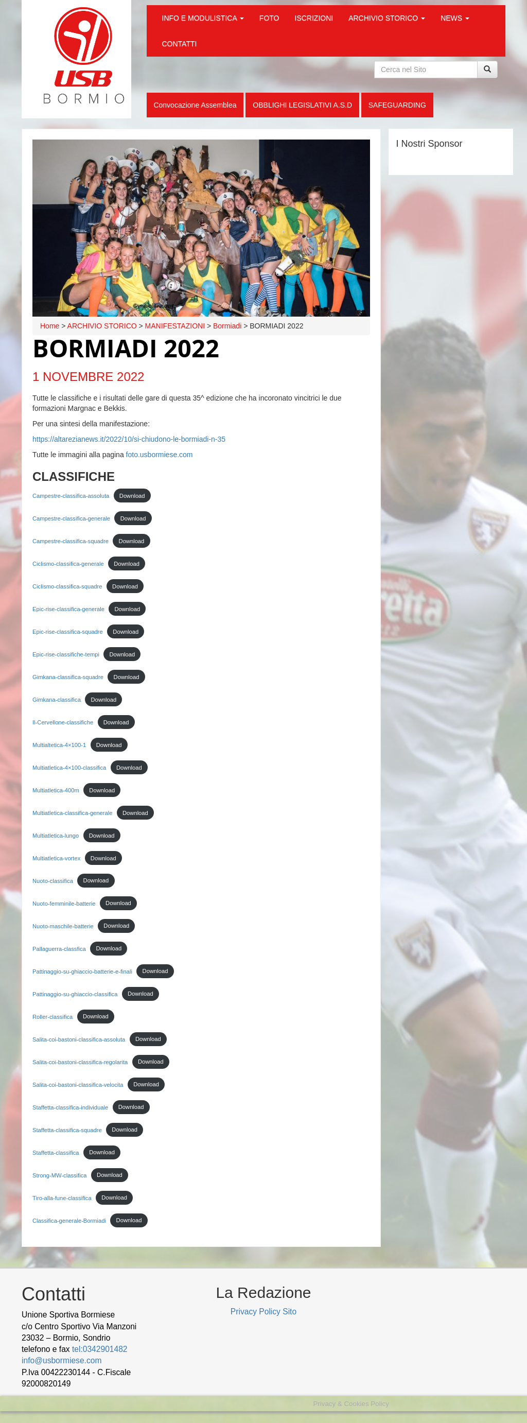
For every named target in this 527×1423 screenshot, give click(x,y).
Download (132, 496)
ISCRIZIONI (314, 18)
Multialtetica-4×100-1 (59, 745)
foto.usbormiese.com (159, 454)
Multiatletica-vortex (56, 858)
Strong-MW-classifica (59, 1175)
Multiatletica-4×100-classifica (69, 768)
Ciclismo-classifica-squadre (67, 586)
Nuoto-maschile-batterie (63, 926)
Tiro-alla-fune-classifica (62, 1197)
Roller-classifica (52, 1016)
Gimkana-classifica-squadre (67, 677)
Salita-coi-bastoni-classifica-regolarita (80, 1061)
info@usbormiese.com (61, 1360)
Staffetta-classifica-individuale (70, 1107)
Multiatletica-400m (55, 790)
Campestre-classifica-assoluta (70, 496)
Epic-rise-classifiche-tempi (65, 654)
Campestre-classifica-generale (71, 518)
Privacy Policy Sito (263, 1311)
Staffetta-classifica (55, 1152)
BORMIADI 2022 (125, 348)
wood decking (99, 1383)
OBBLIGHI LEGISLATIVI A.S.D (302, 105)
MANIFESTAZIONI (175, 326)
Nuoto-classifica (52, 880)
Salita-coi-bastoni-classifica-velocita (78, 1084)
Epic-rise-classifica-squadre (67, 632)
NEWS (455, 18)
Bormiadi (227, 326)
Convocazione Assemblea (194, 105)
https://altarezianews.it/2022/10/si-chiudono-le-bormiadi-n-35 (128, 439)
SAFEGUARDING (397, 105)
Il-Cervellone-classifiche (62, 722)
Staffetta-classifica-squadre (67, 1129)
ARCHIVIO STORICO (386, 18)
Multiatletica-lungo (55, 835)
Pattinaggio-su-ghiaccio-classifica (74, 994)
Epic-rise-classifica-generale (68, 609)
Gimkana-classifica (56, 700)
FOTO (269, 18)
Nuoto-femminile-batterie (64, 903)
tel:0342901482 (100, 1349)
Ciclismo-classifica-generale (68, 564)
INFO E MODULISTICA (203, 18)
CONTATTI (179, 44)
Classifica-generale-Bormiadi (69, 1220)
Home (49, 326)
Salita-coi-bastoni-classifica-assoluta (78, 1039)
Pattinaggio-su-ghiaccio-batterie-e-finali (82, 971)
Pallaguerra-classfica (59, 948)
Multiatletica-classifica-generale (72, 813)
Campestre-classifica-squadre (70, 541)
